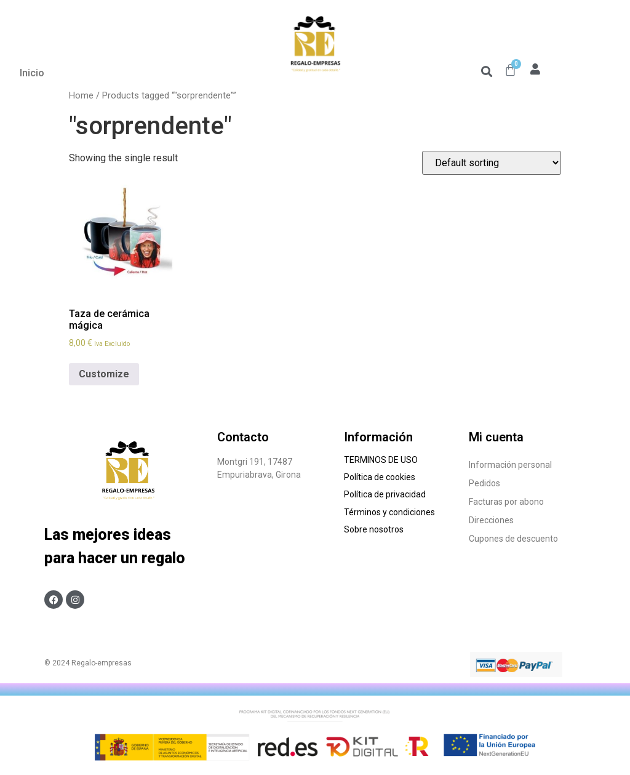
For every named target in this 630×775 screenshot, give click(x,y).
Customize (104, 374)
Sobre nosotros (375, 529)
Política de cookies (380, 477)
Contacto (243, 437)
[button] (486, 71)
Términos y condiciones (390, 512)
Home (81, 95)
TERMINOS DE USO (381, 460)
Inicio (32, 73)
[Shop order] (491, 163)
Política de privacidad (385, 494)
